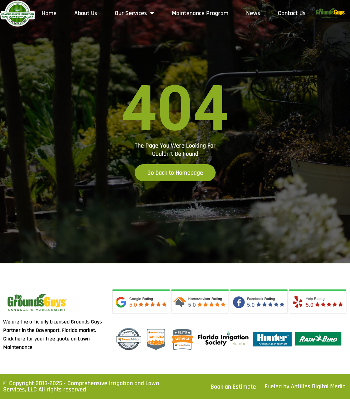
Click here (14, 338)
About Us (85, 13)
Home (49, 13)
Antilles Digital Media (318, 386)
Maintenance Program (200, 13)
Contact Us (292, 13)
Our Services (134, 13)
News (253, 13)
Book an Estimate (233, 387)
